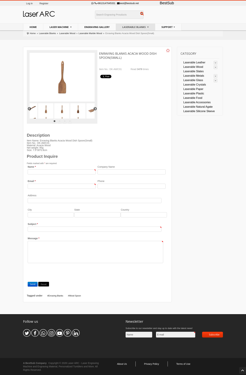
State (77, 209)
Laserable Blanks (134, 27)
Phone (101, 181)
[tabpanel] (62, 111)
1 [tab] (54, 121)
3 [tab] (64, 121)
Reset (43, 284)
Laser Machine (59, 27)
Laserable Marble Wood (90, 33)
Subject (33, 224)
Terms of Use (183, 364)
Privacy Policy (151, 364)
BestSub (167, 3)
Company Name (106, 166)
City (30, 209)
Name (32, 166)
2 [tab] (59, 121)
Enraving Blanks (55, 296)
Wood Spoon (75, 296)
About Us (122, 364)
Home (33, 27)
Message (33, 238)
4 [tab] (70, 121)
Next (95, 108)
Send (32, 284)
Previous (29, 108)
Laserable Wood (67, 33)
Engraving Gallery (97, 27)
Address (32, 195)
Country (125, 209)
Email (32, 181)
